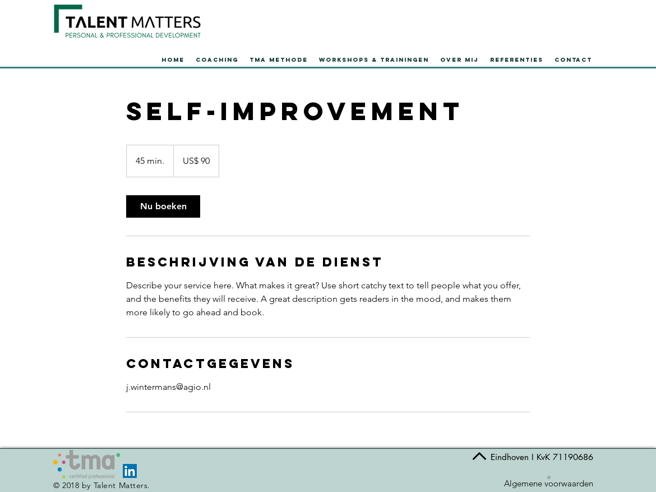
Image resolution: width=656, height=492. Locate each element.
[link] (163, 206)
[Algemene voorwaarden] (548, 481)
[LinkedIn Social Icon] (130, 471)
